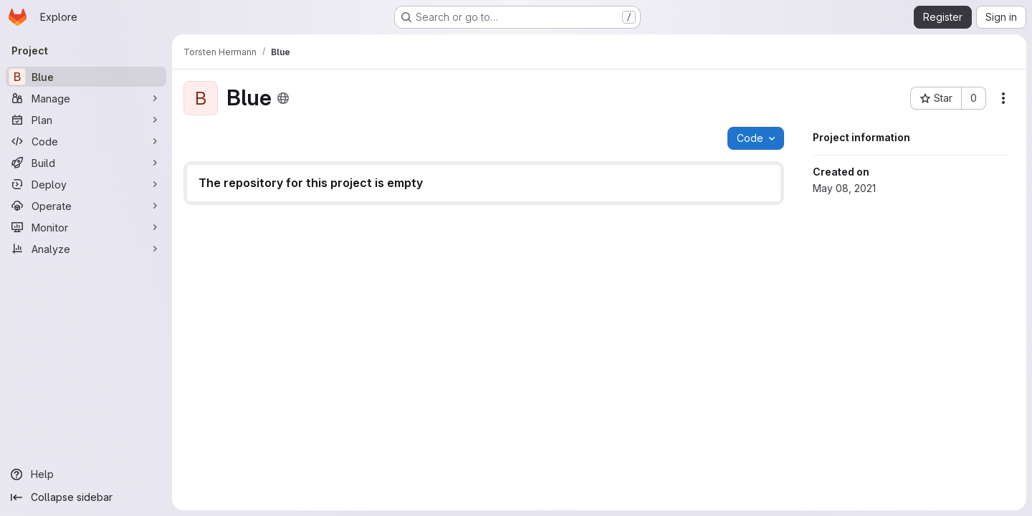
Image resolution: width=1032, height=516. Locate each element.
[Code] (86, 141)
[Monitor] (86, 227)
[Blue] (86, 77)
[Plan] (86, 120)
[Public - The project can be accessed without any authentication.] (283, 98)
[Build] (86, 163)
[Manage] (86, 98)
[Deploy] (86, 184)
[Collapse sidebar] (86, 497)
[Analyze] (86, 249)
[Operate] (86, 206)
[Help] (86, 474)
